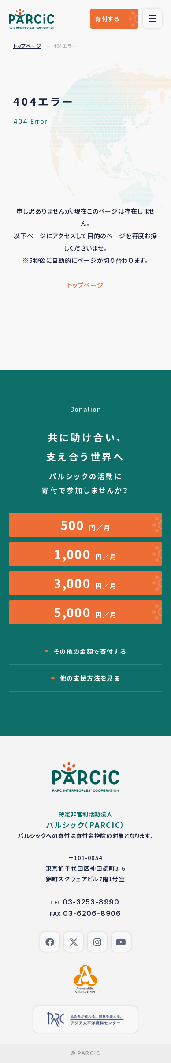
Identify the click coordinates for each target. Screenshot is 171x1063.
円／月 (85, 525)
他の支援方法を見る (90, 678)
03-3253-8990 (91, 901)
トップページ (27, 45)
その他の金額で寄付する (90, 651)
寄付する (107, 19)
